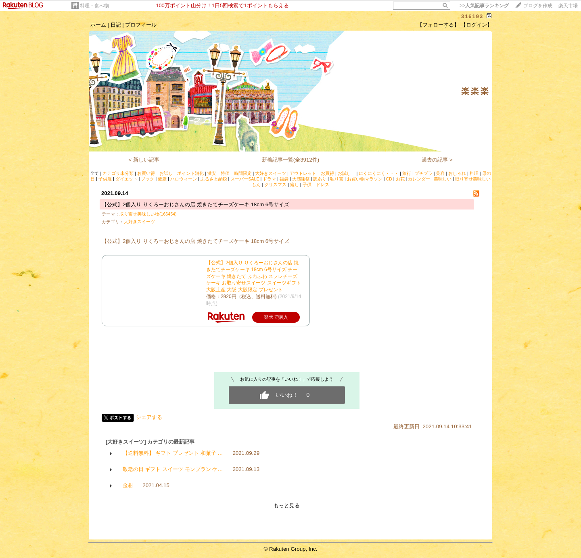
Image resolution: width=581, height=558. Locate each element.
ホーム (98, 25)
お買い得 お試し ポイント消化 (170, 173)
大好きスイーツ (270, 173)
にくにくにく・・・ (379, 173)
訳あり (319, 178)
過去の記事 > (437, 160)
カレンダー (419, 178)
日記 (116, 25)
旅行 (406, 173)
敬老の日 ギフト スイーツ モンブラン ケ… (173, 469)
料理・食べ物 (94, 5)
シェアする (149, 417)
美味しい (442, 178)
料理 (474, 173)
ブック (147, 178)
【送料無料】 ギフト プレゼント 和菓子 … (173, 453)
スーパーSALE (244, 178)
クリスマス (275, 184)
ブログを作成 (537, 5)
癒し (294, 184)
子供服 (105, 178)
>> (484, 5)
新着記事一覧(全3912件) (291, 160)
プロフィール (141, 25)
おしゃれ (457, 173)
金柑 (128, 485)
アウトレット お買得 (312, 173)
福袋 (284, 178)
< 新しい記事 (143, 160)
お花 (400, 178)
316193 (472, 16)
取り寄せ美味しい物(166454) (148, 214)
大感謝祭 (301, 178)
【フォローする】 (438, 25)
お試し (346, 173)
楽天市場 (568, 5)
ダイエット (126, 178)
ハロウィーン (183, 178)
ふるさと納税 (214, 178)
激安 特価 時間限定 (229, 173)
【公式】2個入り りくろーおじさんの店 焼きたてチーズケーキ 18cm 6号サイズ (195, 204)
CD (389, 178)
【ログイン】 (476, 25)
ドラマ (269, 178)
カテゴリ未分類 (118, 173)
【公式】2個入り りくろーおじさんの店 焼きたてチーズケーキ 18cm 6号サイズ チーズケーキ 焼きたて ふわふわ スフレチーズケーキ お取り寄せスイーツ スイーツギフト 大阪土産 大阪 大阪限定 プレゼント (253, 276)
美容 (440, 173)
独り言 (336, 178)
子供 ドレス (316, 184)
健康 (162, 178)
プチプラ (424, 173)
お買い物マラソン (364, 178)
